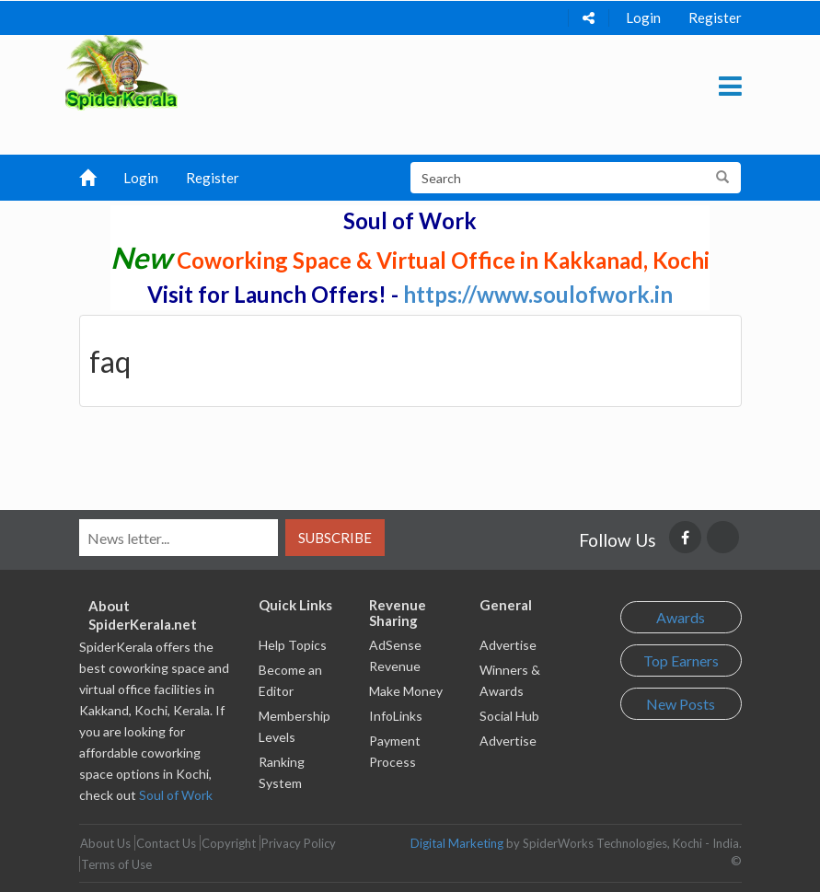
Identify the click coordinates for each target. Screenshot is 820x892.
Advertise (508, 645)
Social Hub (509, 716)
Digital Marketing (456, 843)
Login (643, 17)
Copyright (229, 843)
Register (715, 17)
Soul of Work (176, 795)
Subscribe (335, 537)
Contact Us (166, 843)
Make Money (406, 691)
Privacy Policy (298, 843)
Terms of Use (116, 864)
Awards (680, 617)
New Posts (680, 703)
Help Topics (293, 645)
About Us (105, 843)
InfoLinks (395, 716)
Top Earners (681, 660)
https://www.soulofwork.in (538, 294)
